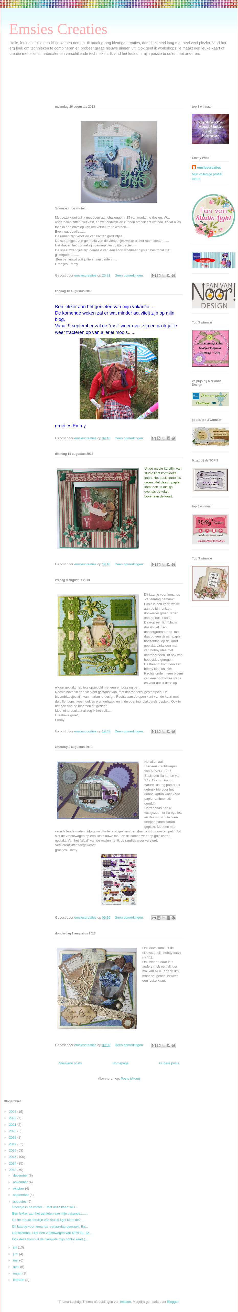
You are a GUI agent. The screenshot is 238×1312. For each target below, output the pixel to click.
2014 (13, 1163)
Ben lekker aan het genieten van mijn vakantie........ (50, 1213)
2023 (13, 1112)
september (21, 1195)
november (21, 1182)
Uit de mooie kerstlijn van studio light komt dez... (47, 1220)
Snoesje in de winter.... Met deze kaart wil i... (45, 1207)
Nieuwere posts (70, 1063)
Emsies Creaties (58, 28)
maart (18, 1273)
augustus (20, 1201)
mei (16, 1260)
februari (19, 1280)
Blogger (172, 1302)
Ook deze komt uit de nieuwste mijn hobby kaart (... (50, 1239)
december (21, 1175)
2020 (13, 1131)
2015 (13, 1157)
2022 (13, 1118)
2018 (13, 1137)
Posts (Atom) (130, 1078)
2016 (13, 1150)
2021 (13, 1125)
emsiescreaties (209, 167)
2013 (13, 1170)
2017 (13, 1144)
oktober (19, 1188)
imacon (125, 1302)
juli (15, 1247)
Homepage (120, 1063)
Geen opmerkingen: (130, 275)
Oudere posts (169, 1063)
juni (16, 1254)
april (16, 1267)
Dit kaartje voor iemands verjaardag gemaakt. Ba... (50, 1226)
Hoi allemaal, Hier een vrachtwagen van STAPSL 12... (52, 1233)
